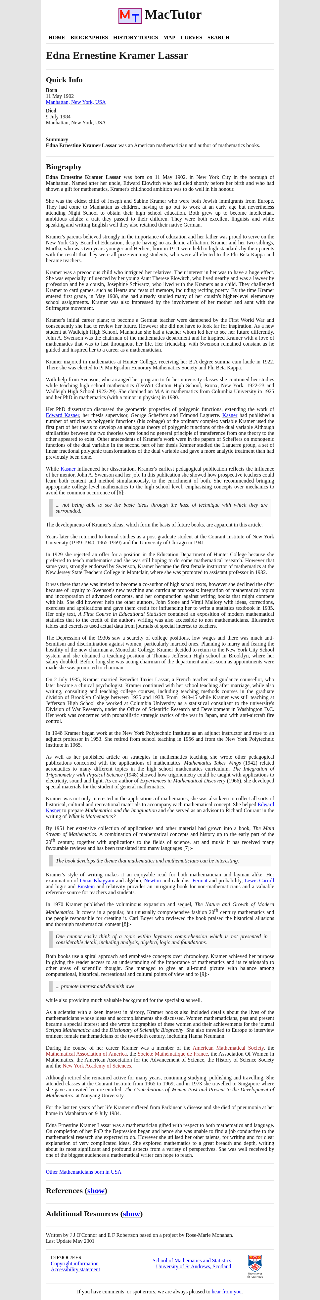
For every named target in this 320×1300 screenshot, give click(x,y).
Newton (152, 880)
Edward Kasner (62, 415)
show (96, 1190)
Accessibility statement (75, 1269)
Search (218, 37)
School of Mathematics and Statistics (192, 1260)
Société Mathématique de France (173, 1054)
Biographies (89, 37)
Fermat (199, 880)
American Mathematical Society (228, 1048)
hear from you (227, 1291)
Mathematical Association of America (86, 1054)
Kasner (229, 415)
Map (169, 37)
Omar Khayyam (97, 880)
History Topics (135, 37)
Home (57, 37)
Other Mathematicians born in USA (83, 1172)
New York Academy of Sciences (97, 1066)
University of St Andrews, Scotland (193, 1266)
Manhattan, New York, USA (76, 102)
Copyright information (75, 1263)
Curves (191, 37)
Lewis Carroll (259, 880)
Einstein (86, 886)
